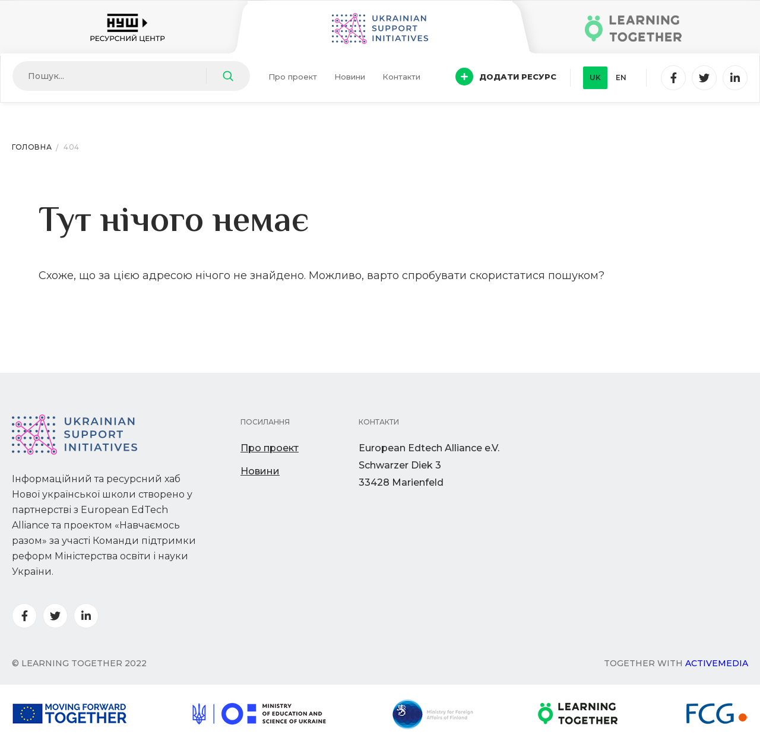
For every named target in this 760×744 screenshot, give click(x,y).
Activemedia (716, 663)
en (621, 77)
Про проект (292, 76)
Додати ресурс (505, 77)
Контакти (401, 76)
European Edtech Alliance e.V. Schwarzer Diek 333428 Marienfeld (429, 465)
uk (595, 77)
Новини (349, 76)
